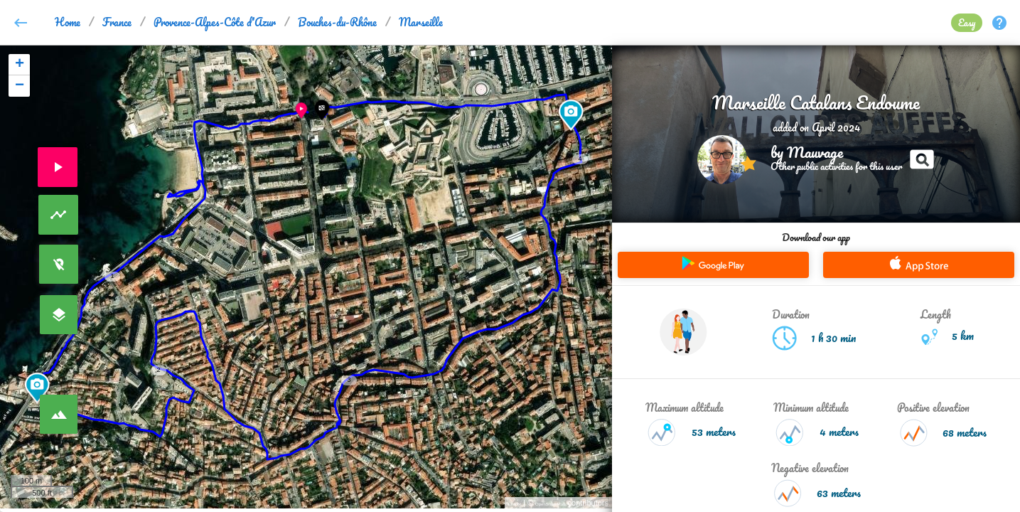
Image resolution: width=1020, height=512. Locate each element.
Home (67, 22)
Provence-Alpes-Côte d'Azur (215, 22)
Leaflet (514, 504)
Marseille (421, 22)
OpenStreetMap (550, 504)
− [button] (19, 86)
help (999, 22)
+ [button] (19, 64)
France (116, 22)
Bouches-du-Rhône (337, 22)
